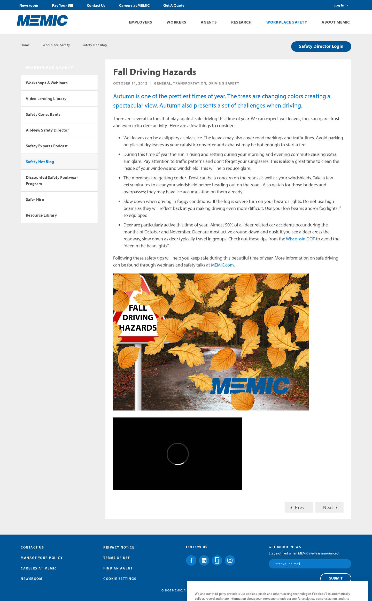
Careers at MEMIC (134, 5)
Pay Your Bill (62, 5)
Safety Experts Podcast (47, 145)
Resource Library (41, 215)
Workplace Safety (286, 22)
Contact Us (96, 5)
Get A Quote (173, 5)
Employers (140, 22)
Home (25, 45)
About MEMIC (336, 22)
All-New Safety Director (47, 130)
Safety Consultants (43, 114)
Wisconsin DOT (300, 239)
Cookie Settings (119, 578)
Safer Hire (35, 199)
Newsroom (28, 5)
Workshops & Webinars (47, 82)
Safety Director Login (321, 46)
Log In (339, 5)
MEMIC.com (222, 265)
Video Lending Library (46, 98)
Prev (300, 507)
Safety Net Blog (94, 45)
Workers (176, 22)
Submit (336, 578)
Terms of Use (116, 558)
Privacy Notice (118, 547)
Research (241, 22)
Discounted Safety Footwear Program (52, 180)
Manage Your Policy (42, 558)
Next (328, 507)
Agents (209, 22)
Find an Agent (118, 568)
